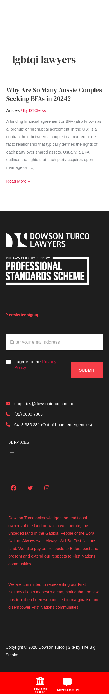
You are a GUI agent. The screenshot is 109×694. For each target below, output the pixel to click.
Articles (13, 110)
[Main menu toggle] (13, 11)
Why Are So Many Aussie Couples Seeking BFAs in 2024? (54, 94)
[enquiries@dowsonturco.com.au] (40, 403)
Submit (87, 370)
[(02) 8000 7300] (24, 414)
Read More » (18, 181)
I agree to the (35, 364)
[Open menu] (11, 453)
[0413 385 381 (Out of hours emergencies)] (49, 424)
